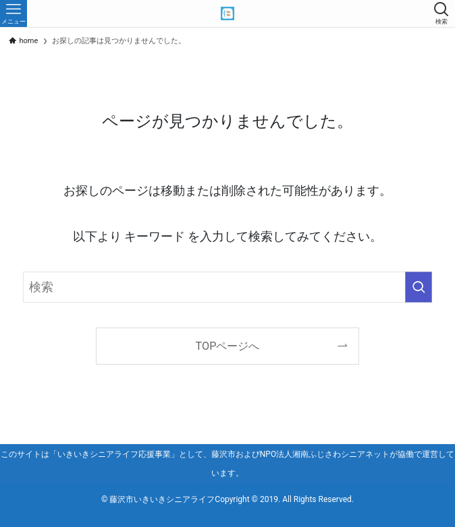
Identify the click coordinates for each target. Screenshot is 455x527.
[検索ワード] (228, 287)
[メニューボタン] (13, 13)
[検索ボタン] (441, 13)
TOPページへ (228, 346)
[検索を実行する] (418, 287)
